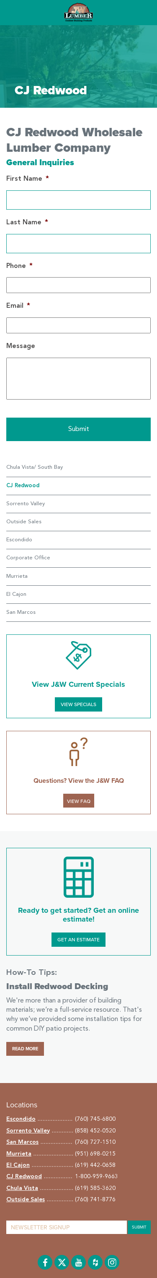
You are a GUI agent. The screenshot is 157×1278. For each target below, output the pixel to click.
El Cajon (16, 594)
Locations (21, 1104)
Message (20, 346)
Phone (19, 266)
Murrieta (17, 576)
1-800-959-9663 (96, 1176)
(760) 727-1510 (95, 1142)
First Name (27, 179)
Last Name (27, 222)
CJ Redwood (24, 1176)
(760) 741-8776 (95, 1200)
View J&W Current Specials (78, 684)
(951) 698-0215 (95, 1154)
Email (18, 306)
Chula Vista (22, 1188)
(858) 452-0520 (95, 1131)
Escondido (19, 540)
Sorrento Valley (25, 504)
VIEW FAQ (78, 801)
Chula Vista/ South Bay (34, 467)
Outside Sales (23, 522)
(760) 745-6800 (95, 1119)
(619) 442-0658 (95, 1165)
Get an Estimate (78, 940)
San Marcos (21, 612)
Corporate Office (28, 558)
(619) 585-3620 (95, 1188)
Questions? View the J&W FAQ (78, 781)
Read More (25, 1049)
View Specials (78, 704)
